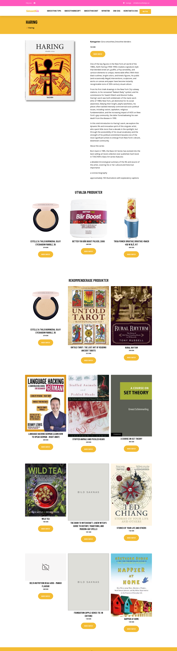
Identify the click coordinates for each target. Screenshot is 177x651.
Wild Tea (46, 518)
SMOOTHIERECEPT (72, 11)
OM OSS (116, 11)
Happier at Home (131, 618)
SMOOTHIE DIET (91, 11)
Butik (145, 11)
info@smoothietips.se (141, 3)
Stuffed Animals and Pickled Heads (88, 439)
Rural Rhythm (131, 347)
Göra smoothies (108, 41)
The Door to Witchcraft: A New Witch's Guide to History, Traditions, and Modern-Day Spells (88, 525)
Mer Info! (97, 54)
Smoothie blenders (123, 41)
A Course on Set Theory (131, 438)
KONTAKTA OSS (131, 11)
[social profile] (34, 3)
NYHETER (106, 11)
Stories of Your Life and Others (131, 527)
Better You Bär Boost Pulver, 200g (88, 241)
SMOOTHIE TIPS (54, 11)
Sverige (128, 3)
